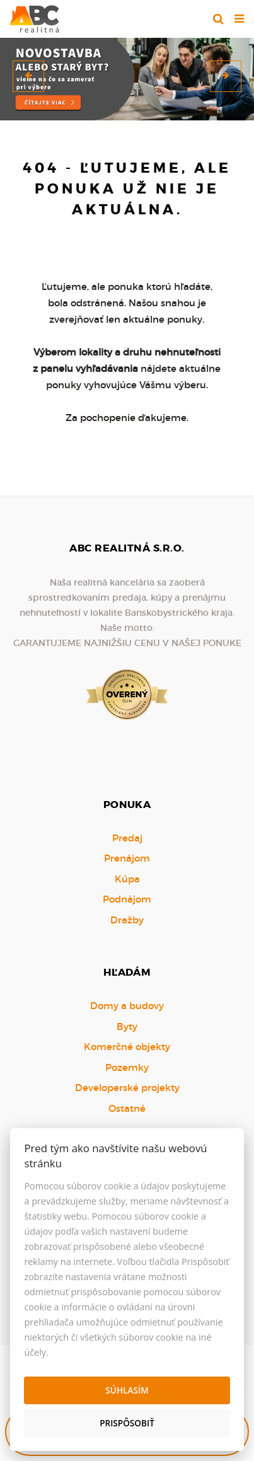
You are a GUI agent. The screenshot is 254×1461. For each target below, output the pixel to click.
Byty (127, 1026)
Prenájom (127, 858)
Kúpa (127, 879)
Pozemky (127, 1067)
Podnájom (127, 899)
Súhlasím (126, 1390)
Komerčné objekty (127, 1047)
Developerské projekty (127, 1088)
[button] (28, 76)
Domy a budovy (127, 1006)
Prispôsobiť (127, 1423)
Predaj (127, 838)
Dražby (127, 920)
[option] (127, 76)
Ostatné (127, 1108)
